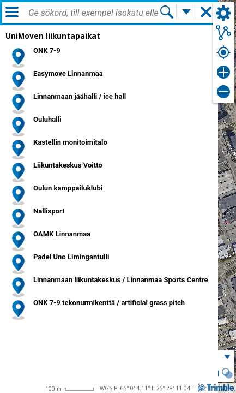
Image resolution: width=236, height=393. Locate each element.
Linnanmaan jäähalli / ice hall (79, 96)
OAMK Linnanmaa (61, 234)
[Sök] (167, 12)
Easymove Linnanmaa (68, 73)
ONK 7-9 (46, 50)
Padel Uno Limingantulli (71, 257)
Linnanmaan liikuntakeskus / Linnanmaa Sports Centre (120, 280)
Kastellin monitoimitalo (70, 142)
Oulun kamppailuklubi (67, 188)
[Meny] (12, 12)
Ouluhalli (47, 119)
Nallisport (48, 211)
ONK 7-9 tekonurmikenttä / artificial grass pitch (109, 303)
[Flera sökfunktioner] (186, 12)
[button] (227, 374)
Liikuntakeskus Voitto (67, 165)
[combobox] (93, 13)
